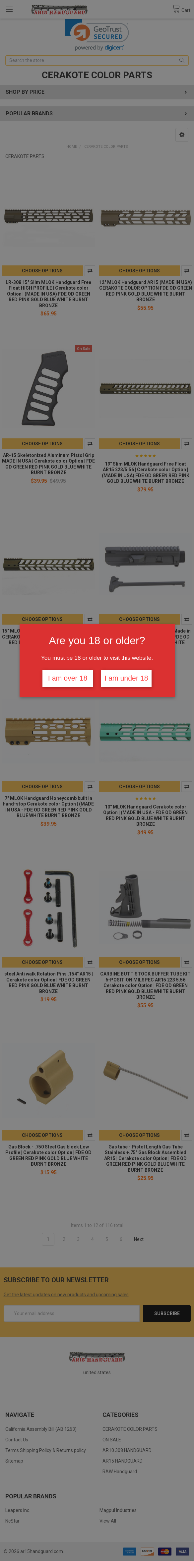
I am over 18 (68, 678)
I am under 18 (126, 678)
